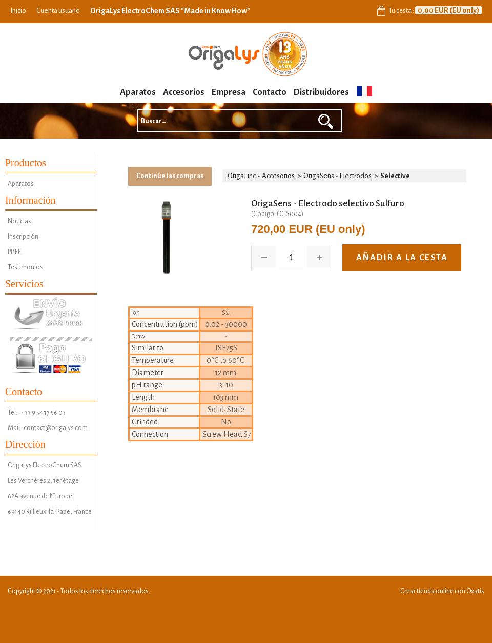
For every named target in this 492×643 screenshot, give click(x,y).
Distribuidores (321, 92)
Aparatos (138, 92)
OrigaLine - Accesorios (261, 176)
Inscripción (23, 236)
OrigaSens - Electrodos (337, 176)
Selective (395, 176)
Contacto (269, 92)
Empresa (228, 92)
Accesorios (183, 92)
